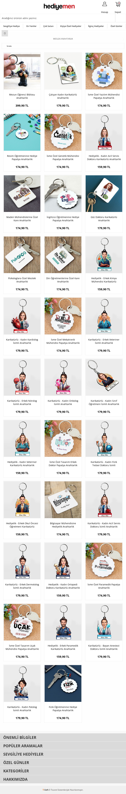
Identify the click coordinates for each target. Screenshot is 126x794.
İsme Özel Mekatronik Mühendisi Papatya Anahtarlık (63, 341)
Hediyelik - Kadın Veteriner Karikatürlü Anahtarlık (22, 463)
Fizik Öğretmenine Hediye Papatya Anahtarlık (63, 708)
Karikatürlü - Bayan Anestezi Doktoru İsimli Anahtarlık (103, 647)
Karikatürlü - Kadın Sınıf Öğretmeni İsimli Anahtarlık (104, 402)
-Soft (46, 789)
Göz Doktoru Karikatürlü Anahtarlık (104, 219)
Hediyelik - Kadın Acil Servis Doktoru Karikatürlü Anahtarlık (104, 157)
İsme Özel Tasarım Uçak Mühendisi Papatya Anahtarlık (22, 647)
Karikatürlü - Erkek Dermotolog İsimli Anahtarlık (22, 586)
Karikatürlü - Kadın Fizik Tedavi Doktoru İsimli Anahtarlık (104, 463)
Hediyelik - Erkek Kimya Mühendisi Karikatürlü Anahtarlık (104, 280)
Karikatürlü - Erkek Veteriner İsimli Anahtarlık (103, 341)
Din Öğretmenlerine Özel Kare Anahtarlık (63, 280)
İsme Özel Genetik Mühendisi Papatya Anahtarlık (63, 157)
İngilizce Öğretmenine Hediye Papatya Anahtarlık (63, 219)
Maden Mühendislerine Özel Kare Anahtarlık (22, 219)
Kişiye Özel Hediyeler (70, 26)
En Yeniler (31, 26)
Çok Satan (48, 26)
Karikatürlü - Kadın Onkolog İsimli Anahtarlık (63, 402)
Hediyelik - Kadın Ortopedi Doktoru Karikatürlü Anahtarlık (63, 586)
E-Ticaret (53, 789)
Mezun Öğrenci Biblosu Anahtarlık (22, 96)
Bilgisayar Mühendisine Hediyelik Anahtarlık (63, 525)
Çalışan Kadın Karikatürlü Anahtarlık (63, 96)
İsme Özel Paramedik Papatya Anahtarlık (104, 586)
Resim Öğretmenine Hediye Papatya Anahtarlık (22, 157)
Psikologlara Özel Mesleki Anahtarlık (22, 280)
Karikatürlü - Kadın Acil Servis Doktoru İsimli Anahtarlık (104, 525)
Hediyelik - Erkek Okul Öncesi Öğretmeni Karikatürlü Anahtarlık (22, 525)
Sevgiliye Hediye (11, 26)
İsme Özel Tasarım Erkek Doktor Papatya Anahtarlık (63, 463)
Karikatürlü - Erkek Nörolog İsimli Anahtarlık (22, 402)
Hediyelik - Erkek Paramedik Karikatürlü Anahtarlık (63, 647)
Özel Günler (116, 26)
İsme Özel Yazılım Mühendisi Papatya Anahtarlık (104, 96)
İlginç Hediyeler (96, 26)
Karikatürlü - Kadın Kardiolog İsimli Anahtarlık (22, 341)
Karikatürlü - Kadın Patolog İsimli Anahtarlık (22, 708)
